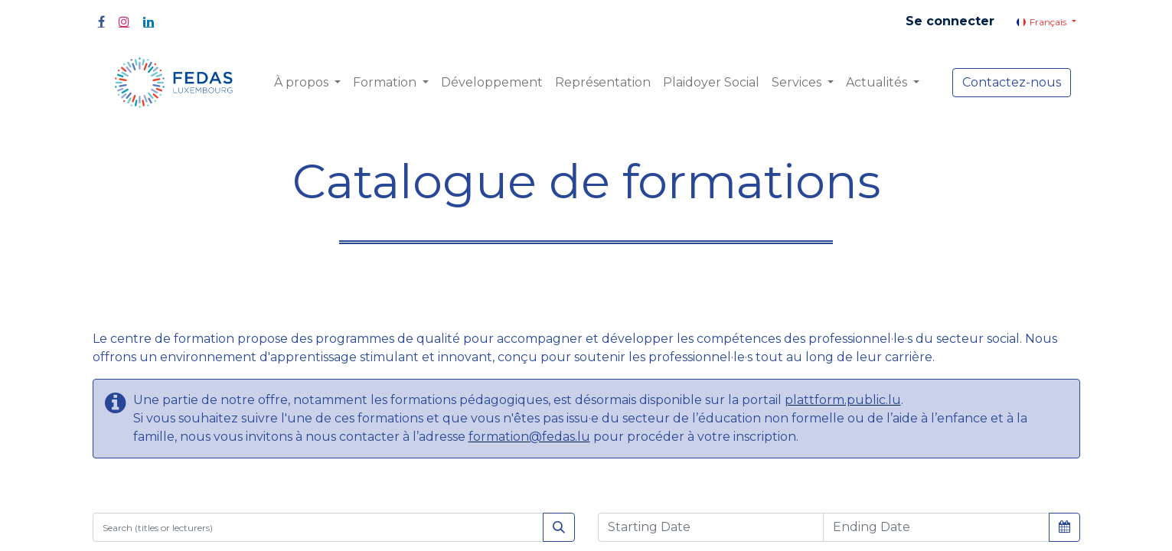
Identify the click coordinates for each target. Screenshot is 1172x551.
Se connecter (950, 21)
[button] (1064, 526)
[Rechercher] (559, 527)
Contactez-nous (1011, 82)
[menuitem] (492, 82)
